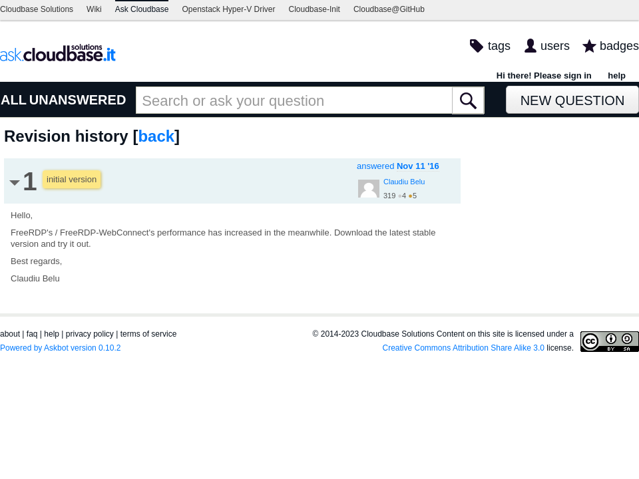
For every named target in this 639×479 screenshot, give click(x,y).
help (617, 75)
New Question (573, 100)
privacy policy (90, 334)
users (555, 46)
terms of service (148, 334)
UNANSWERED (77, 99)
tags (499, 46)
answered (398, 166)
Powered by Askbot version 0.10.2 (60, 348)
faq (32, 334)
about (10, 334)
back (156, 136)
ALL (14, 99)
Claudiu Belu (404, 182)
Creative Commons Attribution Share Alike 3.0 (463, 348)
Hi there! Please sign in (544, 75)
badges (619, 46)
